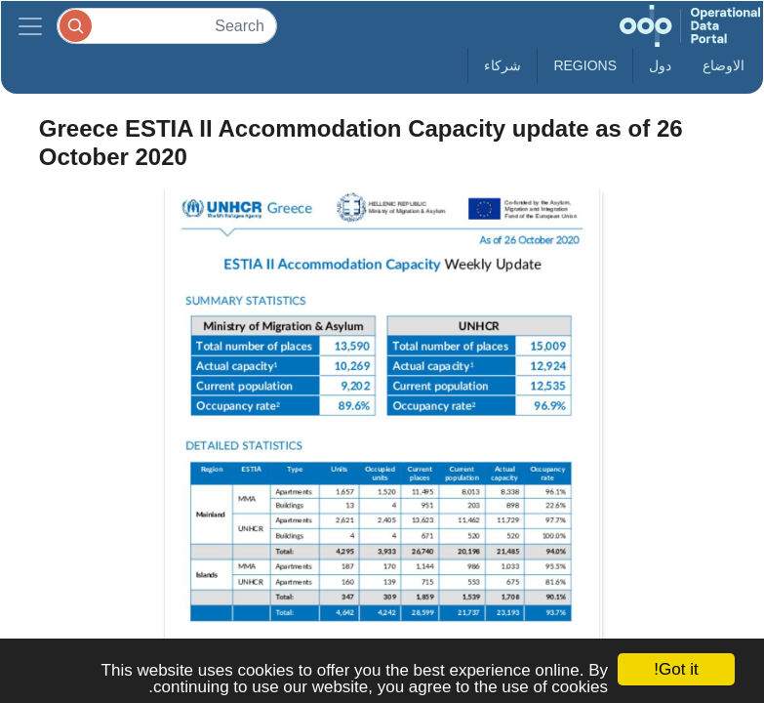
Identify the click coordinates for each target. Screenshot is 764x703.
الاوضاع (723, 65)
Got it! (676, 669)
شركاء (502, 65)
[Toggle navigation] (30, 26)
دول (660, 65)
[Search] (167, 26)
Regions (585, 65)
